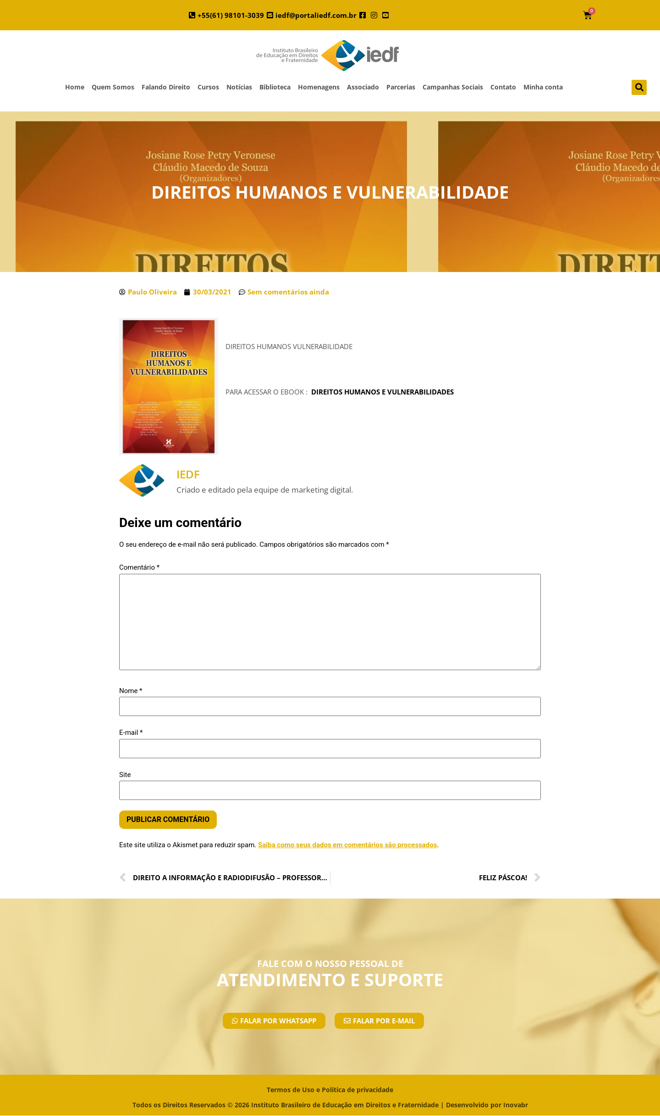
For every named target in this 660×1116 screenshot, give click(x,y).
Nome (131, 691)
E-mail (131, 732)
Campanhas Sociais (453, 87)
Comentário (139, 567)
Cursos (208, 87)
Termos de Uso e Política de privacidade (330, 1089)
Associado (363, 87)
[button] (639, 87)
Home (74, 87)
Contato (503, 87)
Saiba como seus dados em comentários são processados (347, 845)
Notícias (239, 87)
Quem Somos (113, 87)
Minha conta (543, 87)
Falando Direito (166, 87)
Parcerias (400, 87)
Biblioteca (275, 87)
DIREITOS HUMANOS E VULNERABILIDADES (382, 391)
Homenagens (319, 87)
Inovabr (515, 1104)
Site (125, 775)
